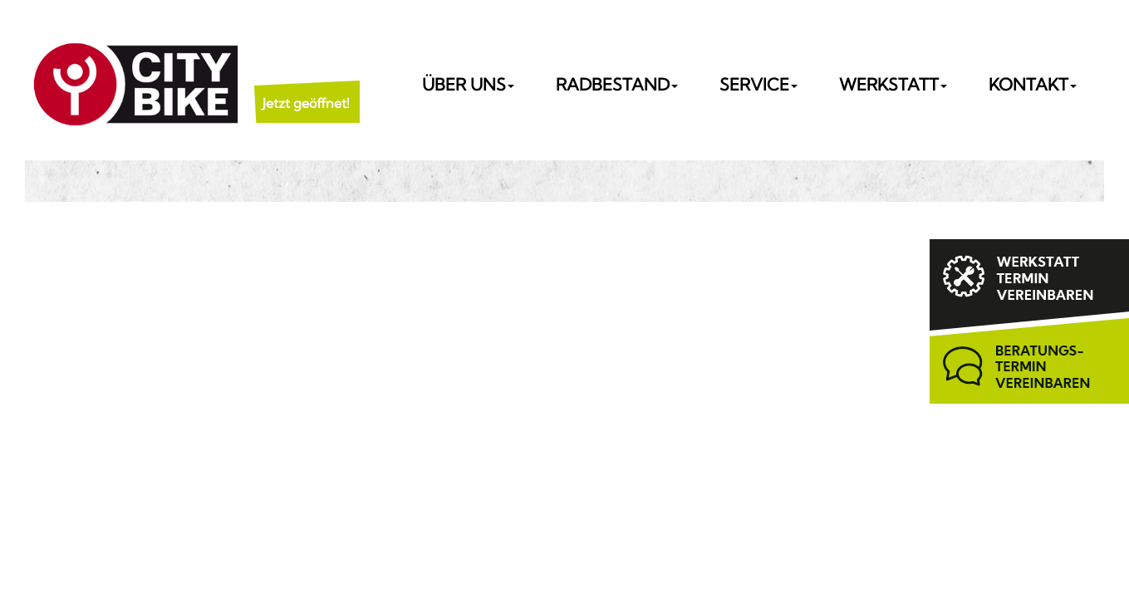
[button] (306, 83)
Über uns (468, 84)
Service (758, 84)
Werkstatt (893, 84)
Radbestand (617, 84)
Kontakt (1033, 84)
